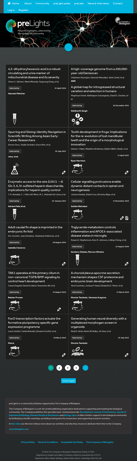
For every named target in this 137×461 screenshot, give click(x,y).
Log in (11, 9)
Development (86, 410)
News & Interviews (98, 3)
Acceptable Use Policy (72, 440)
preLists (79, 3)
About (28, 3)
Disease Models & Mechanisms (45, 413)
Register (23, 9)
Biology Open (70, 413)
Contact (118, 3)
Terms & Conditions (48, 440)
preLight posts (61, 3)
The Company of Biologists (99, 440)
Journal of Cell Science (105, 410)
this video (16, 421)
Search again (68, 378)
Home (13, 3)
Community (42, 3)
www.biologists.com (19, 427)
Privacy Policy (28, 440)
